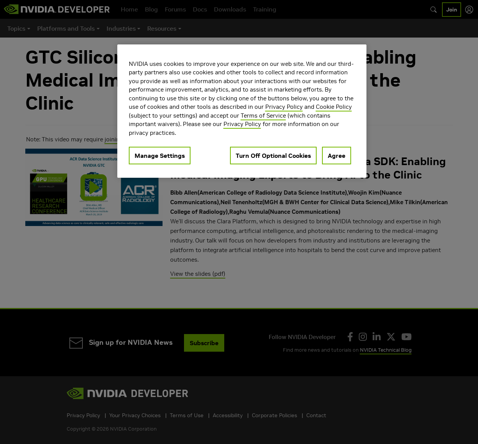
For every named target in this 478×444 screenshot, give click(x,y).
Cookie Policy (334, 106)
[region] (241, 111)
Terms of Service (263, 115)
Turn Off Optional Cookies (273, 155)
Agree (336, 155)
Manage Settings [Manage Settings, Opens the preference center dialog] (160, 155)
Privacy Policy (284, 106)
